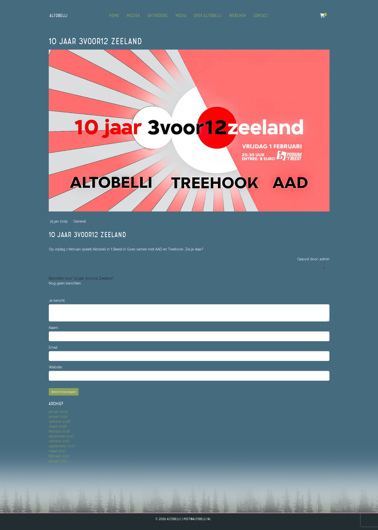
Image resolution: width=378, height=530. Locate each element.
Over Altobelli (208, 16)
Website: (56, 367)
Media (180, 16)
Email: (53, 347)
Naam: (54, 328)
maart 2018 (57, 426)
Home (114, 16)
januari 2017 (58, 461)
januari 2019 (58, 416)
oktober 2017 (59, 441)
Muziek (133, 16)
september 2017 (62, 446)
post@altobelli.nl (197, 519)
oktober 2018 (59, 421)
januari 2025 (58, 412)
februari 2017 (59, 456)
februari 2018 (59, 431)
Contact (260, 16)
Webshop (237, 16)
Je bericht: (57, 301)
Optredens (158, 16)
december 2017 (61, 436)
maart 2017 (57, 451)
